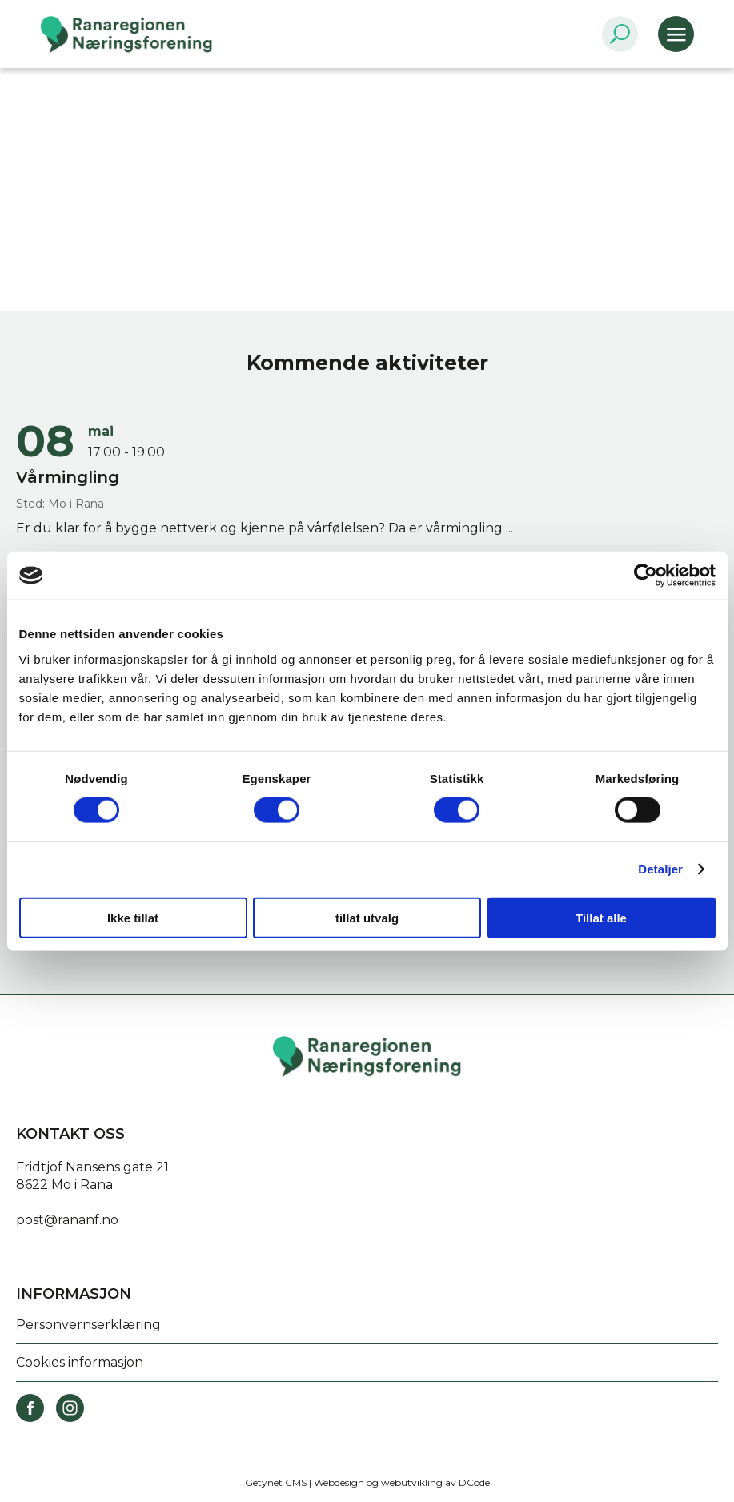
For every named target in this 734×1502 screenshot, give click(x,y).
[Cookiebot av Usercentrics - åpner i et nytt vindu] (646, 576)
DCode (474, 1482)
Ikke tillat (132, 917)
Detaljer (660, 869)
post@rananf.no (67, 1219)
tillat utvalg (367, 917)
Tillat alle (601, 917)
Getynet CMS (276, 1482)
